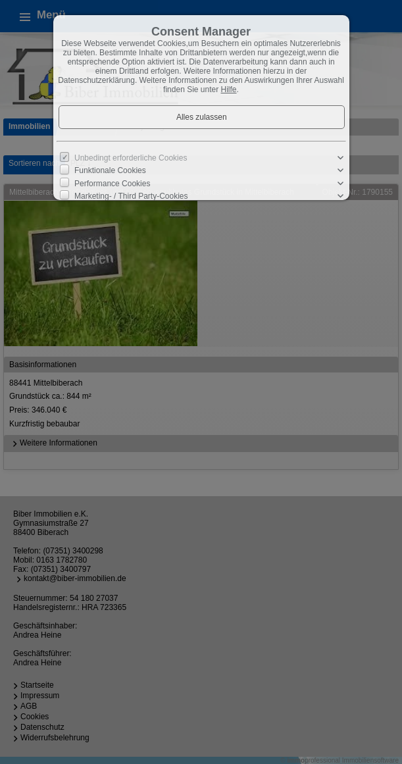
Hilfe (229, 89)
